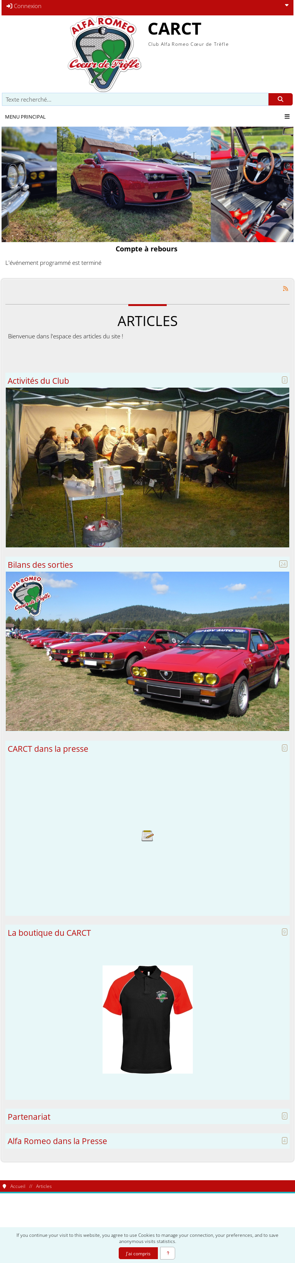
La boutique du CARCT (49, 932)
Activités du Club (38, 380)
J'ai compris (138, 1253)
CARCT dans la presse (48, 748)
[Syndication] (286, 288)
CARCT (174, 28)
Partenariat (29, 1116)
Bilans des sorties (40, 564)
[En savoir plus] (167, 1253)
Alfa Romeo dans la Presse (57, 1140)
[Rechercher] (280, 99)
